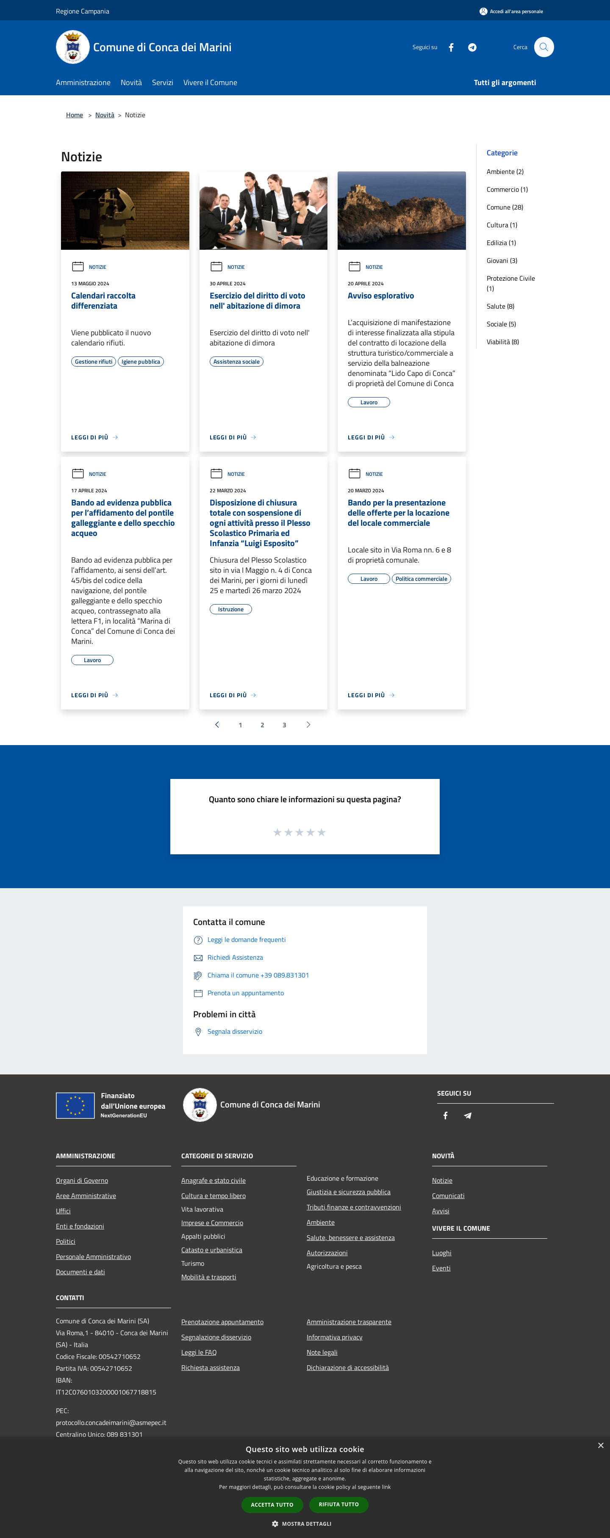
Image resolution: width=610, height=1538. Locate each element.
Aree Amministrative (86, 1195)
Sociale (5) (501, 324)
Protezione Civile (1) (511, 283)
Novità (104, 115)
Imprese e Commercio (212, 1223)
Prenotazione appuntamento (222, 1322)
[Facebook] (447, 46)
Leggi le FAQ (199, 1352)
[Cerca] (544, 47)
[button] (305, 1523)
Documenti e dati (80, 1272)
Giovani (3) (502, 260)
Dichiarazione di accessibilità (348, 1367)
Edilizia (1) (501, 242)
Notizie (88, 267)
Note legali (322, 1352)
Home (74, 115)
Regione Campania (82, 11)
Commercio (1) (507, 189)
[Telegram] (468, 46)
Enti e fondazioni (80, 1226)
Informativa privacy (335, 1337)
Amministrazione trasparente (349, 1322)
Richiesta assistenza (210, 1367)
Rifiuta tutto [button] (339, 1504)
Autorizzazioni (327, 1253)
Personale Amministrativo (93, 1256)
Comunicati (448, 1195)
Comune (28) (505, 207)
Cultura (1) (502, 225)
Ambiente (321, 1222)
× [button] (600, 1446)
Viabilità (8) (503, 342)
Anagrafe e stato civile (213, 1180)
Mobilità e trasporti (208, 1277)
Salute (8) (500, 306)
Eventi (441, 1268)
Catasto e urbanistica (211, 1250)
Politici (65, 1241)
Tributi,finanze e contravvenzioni (354, 1207)
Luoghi (442, 1253)
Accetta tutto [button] (272, 1504)
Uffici (63, 1211)
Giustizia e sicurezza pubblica (349, 1192)
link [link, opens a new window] (386, 1487)
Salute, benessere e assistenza (351, 1237)
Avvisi (440, 1211)
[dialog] (305, 1487)
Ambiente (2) (505, 171)
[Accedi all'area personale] (511, 11)
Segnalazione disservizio (216, 1337)
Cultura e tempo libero (213, 1195)
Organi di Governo (82, 1180)
